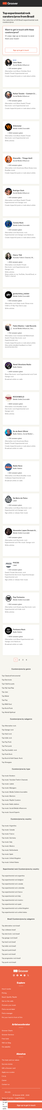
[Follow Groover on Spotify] (24, 975)
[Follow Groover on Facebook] (17, 975)
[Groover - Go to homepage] (21, 971)
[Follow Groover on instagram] (14, 975)
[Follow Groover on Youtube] (21, 975)
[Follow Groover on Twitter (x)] (28, 975)
